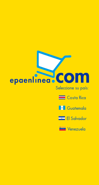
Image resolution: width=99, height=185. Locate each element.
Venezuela (72, 129)
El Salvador (72, 119)
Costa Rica (72, 98)
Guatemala (72, 108)
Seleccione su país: (72, 88)
